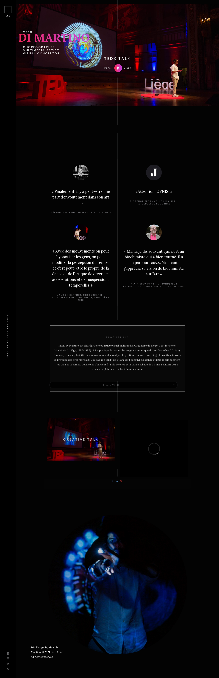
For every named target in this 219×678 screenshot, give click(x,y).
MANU (81, 32)
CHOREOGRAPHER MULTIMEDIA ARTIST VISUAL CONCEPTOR (95, 50)
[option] (80, 192)
